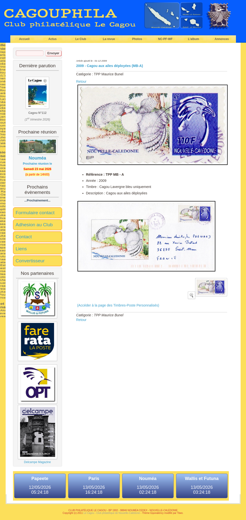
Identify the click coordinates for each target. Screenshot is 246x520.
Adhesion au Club (34, 224)
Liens (21, 248)
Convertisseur (30, 260)
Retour (81, 81)
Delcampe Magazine (37, 434)
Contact (24, 236)
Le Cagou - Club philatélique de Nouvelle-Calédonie (111, 513)
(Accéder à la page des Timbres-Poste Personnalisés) (117, 305)
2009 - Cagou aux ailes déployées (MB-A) (109, 66)
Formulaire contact (35, 212)
